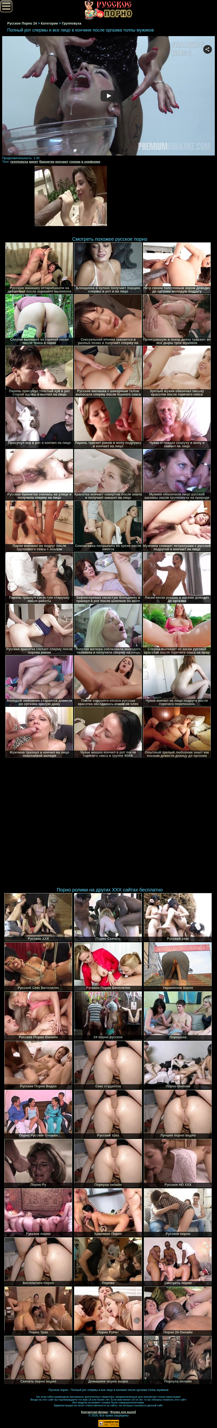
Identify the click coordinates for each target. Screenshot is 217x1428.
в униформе (90, 161)
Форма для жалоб (123, 1412)
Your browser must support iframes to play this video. (108, 96)
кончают (61, 161)
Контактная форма (94, 1412)
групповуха (19, 161)
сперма (75, 161)
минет (33, 161)
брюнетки (46, 161)
